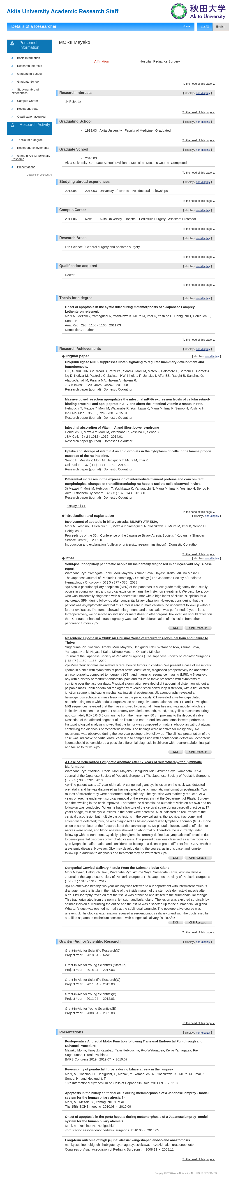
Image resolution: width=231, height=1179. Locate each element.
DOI (176, 628)
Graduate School (28, 81)
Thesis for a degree (29, 140)
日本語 (205, 26)
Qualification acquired (31, 116)
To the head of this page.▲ (198, 83)
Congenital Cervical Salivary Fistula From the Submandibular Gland (117, 868)
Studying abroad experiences (25, 91)
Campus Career (27, 100)
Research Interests (29, 65)
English (220, 26)
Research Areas (27, 108)
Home (186, 26)
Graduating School (29, 73)
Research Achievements (33, 147)
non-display (203, 93)
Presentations (26, 167)
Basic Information (28, 58)
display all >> (76, 506)
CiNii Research (198, 628)
